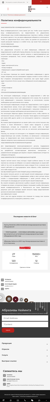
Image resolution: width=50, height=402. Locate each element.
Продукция (9, 344)
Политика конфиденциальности (16, 15)
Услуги (6, 356)
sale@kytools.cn (12, 381)
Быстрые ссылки (13, 361)
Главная (5, 15)
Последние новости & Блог (25, 217)
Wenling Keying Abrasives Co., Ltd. (24, 394)
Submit (8, 330)
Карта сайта (15, 396)
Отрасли (7, 350)
